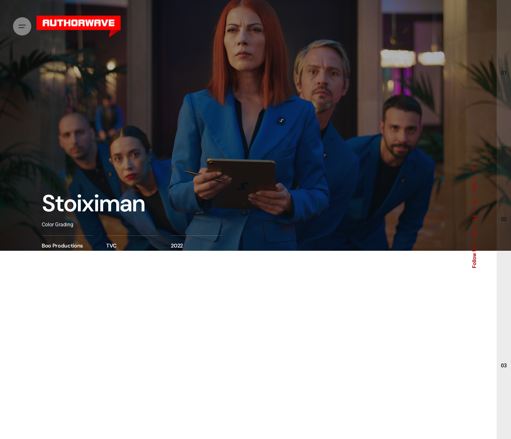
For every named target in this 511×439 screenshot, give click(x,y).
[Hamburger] (22, 26)
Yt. (474, 169)
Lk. (474, 216)
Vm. (474, 184)
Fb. (474, 232)
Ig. (474, 201)
